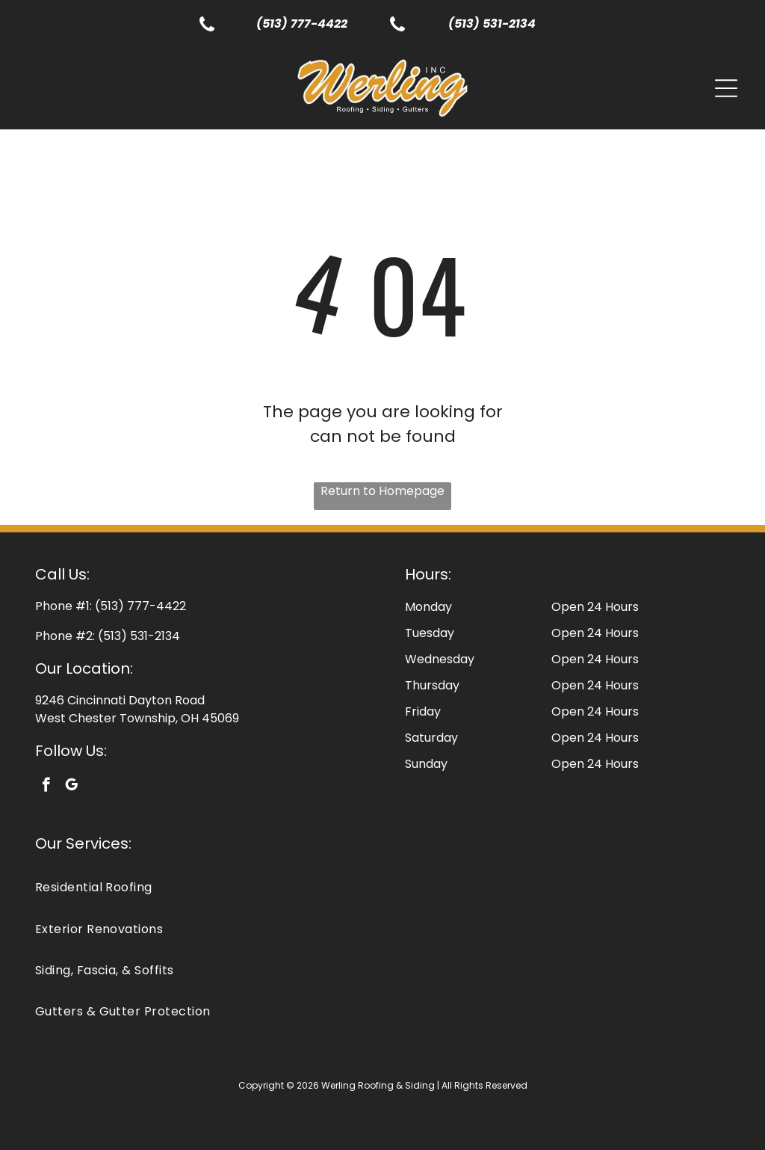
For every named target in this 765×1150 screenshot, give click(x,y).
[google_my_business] (71, 786)
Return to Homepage (382, 490)
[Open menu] (726, 88)
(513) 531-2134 (492, 23)
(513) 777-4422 (301, 23)
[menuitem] (383, 887)
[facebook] (46, 786)
